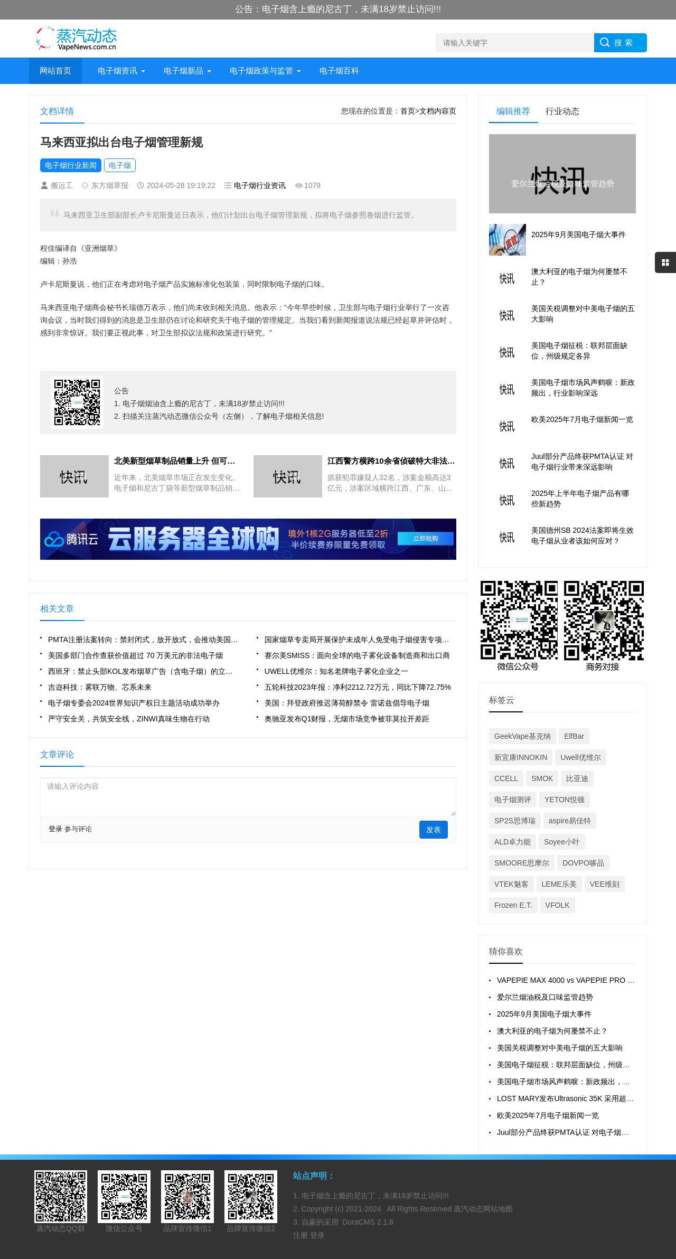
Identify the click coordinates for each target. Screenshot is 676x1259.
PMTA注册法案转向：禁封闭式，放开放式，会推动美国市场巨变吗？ (144, 639)
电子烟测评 (512, 799)
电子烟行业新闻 (71, 165)
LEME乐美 (559, 884)
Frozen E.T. (513, 905)
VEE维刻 (604, 884)
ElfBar (574, 736)
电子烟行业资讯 (260, 185)
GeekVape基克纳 (522, 736)
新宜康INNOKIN (520, 757)
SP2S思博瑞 (515, 820)
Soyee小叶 (562, 842)
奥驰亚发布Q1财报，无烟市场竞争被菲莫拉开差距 (347, 719)
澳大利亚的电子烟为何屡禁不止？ (552, 1031)
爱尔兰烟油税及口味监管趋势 (545, 997)
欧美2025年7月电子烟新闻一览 (548, 1115)
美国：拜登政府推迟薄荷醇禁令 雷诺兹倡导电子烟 (347, 703)
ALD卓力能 (512, 842)
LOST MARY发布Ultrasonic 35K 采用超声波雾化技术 (584, 1098)
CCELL (506, 778)
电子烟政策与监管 (261, 70)
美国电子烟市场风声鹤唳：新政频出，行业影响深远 (582, 1081)
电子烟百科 (339, 70)
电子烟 (120, 165)
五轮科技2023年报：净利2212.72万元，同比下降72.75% (358, 687)
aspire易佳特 (570, 820)
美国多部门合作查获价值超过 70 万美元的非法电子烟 (135, 655)
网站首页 (55, 70)
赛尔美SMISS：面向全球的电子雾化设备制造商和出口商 (357, 655)
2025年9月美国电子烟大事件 (544, 1014)
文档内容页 (437, 111)
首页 (407, 111)
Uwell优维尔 (580, 757)
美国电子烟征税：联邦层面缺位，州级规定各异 (574, 1064)
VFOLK (558, 905)
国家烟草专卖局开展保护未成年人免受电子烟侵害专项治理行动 (360, 639)
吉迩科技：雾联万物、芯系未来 (100, 687)
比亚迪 (577, 778)
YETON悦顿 (564, 799)
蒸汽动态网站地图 (483, 1209)
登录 (55, 829)
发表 (433, 829)
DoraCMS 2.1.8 (367, 1222)
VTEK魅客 (511, 884)
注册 (301, 1235)
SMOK (542, 778)
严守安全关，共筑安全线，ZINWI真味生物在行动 (129, 719)
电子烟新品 (183, 70)
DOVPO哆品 (583, 863)
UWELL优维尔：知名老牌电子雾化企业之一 (336, 671)
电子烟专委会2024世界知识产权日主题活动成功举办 (134, 703)
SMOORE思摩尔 (521, 863)
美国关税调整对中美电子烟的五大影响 (560, 1048)
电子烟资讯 (117, 70)
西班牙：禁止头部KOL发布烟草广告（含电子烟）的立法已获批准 (144, 671)
